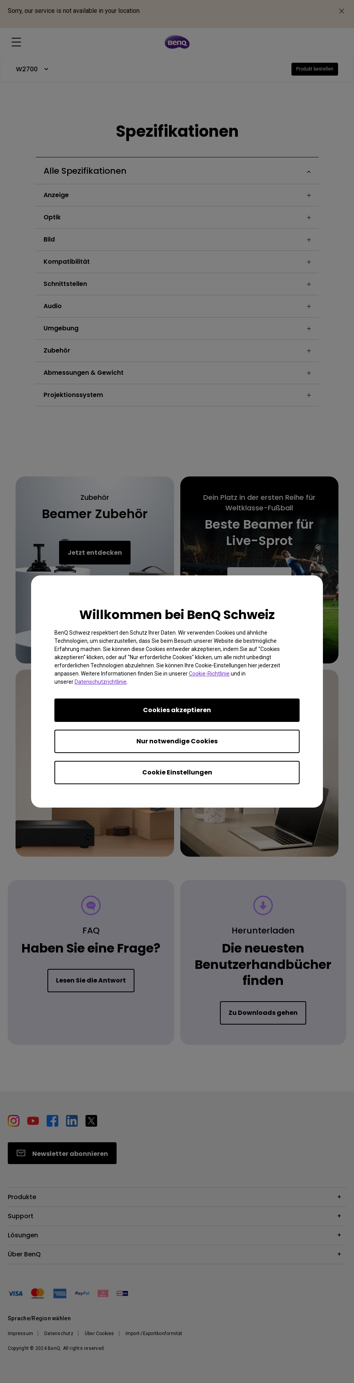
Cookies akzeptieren (177, 710)
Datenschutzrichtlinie (101, 682)
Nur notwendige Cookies (177, 741)
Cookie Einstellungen (177, 772)
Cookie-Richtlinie (209, 673)
